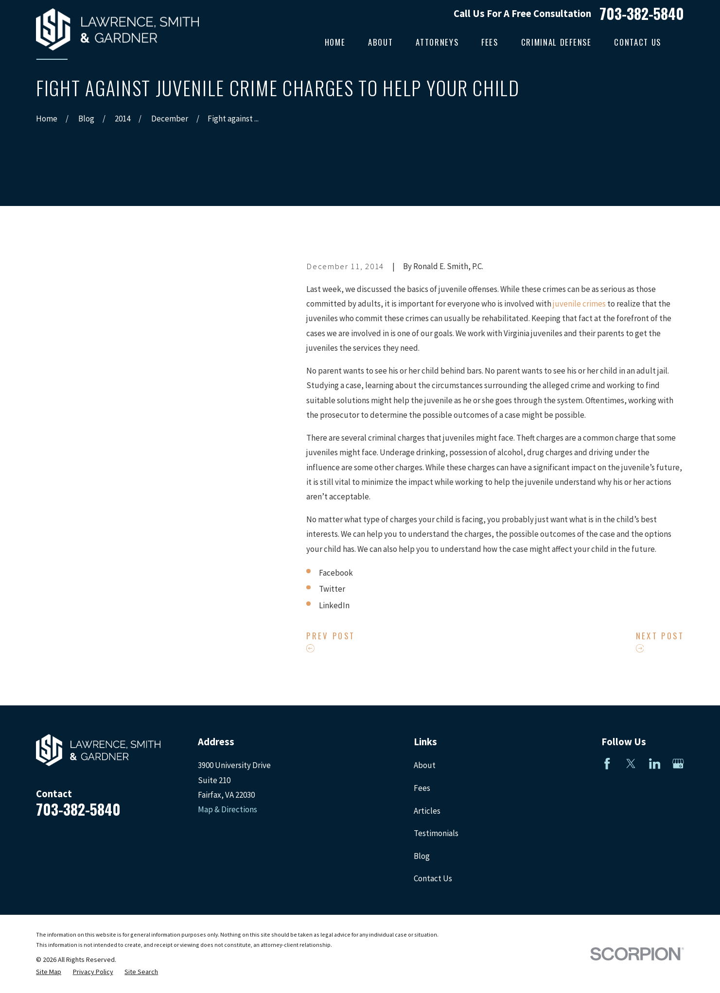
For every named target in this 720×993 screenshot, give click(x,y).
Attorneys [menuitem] (437, 42)
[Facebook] (607, 764)
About (425, 765)
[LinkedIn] (655, 764)
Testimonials (436, 833)
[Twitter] (631, 764)
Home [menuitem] (335, 42)
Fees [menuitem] (489, 42)
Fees (422, 788)
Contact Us (433, 878)
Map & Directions (227, 809)
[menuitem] (48, 972)
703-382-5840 (641, 13)
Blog (422, 856)
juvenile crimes (579, 303)
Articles (427, 810)
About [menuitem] (380, 42)
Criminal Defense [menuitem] (556, 42)
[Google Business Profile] (678, 764)
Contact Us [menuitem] (637, 42)
